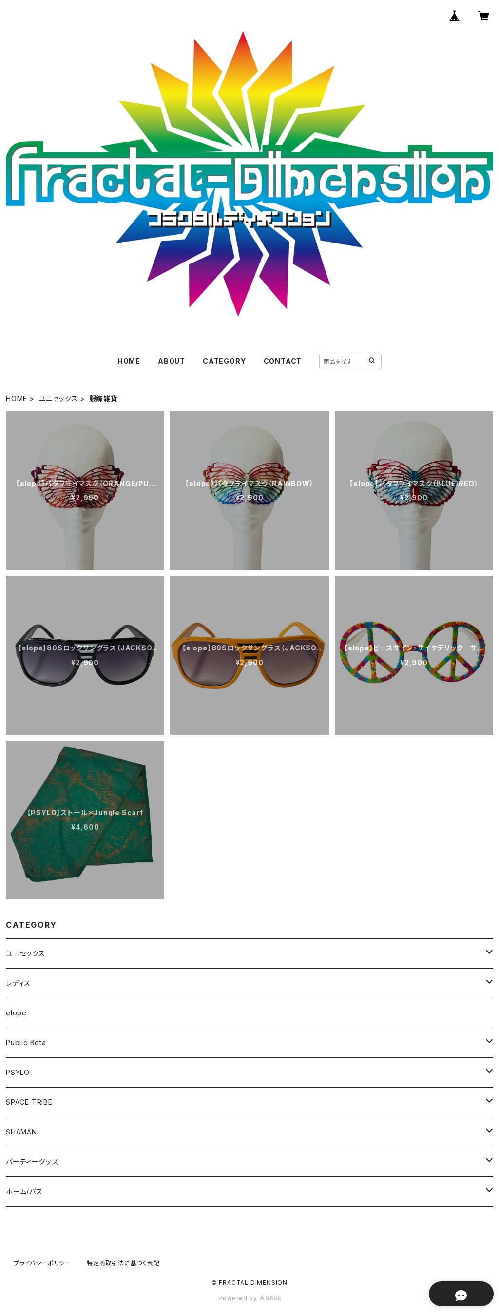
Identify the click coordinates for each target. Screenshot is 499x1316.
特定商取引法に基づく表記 (123, 1263)
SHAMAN (21, 1132)
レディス (18, 983)
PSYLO (18, 1072)
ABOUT (171, 361)
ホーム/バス (24, 1191)
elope (16, 1013)
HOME (128, 361)
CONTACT (283, 361)
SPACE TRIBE (29, 1102)
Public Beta (26, 1042)
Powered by (249, 1298)
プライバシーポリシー (42, 1263)
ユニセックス (58, 398)
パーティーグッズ (32, 1161)
